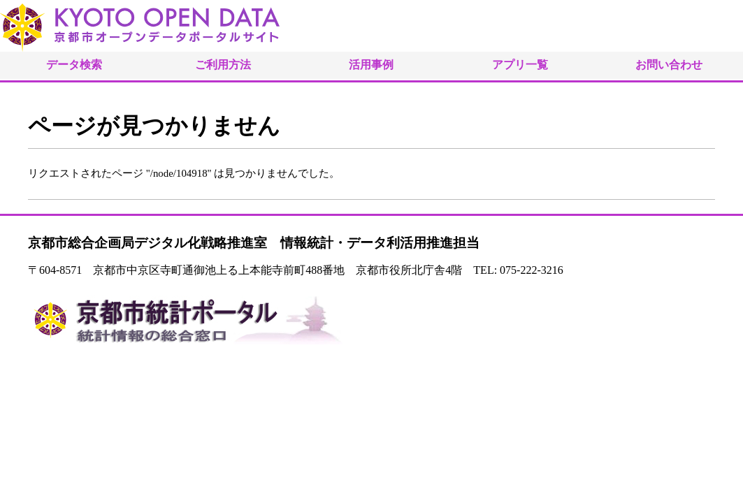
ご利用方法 (223, 65)
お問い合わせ (668, 65)
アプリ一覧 (520, 65)
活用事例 (371, 65)
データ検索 (74, 65)
